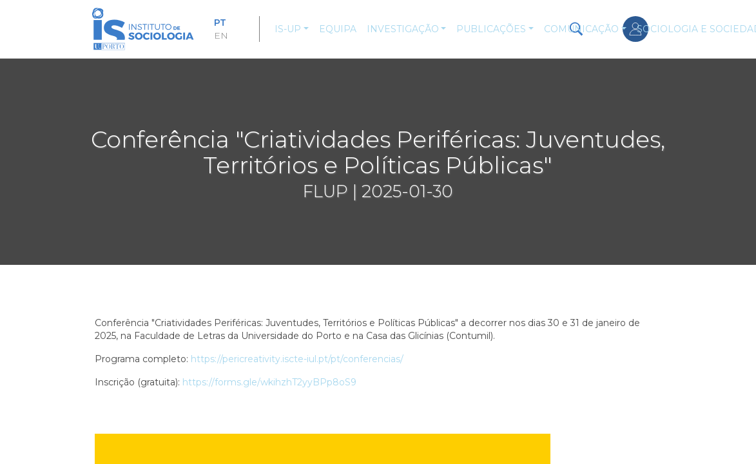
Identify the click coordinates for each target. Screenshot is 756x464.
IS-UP (288, 29)
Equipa (337, 29)
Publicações (491, 29)
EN (221, 35)
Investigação (403, 29)
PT (220, 22)
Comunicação (581, 29)
